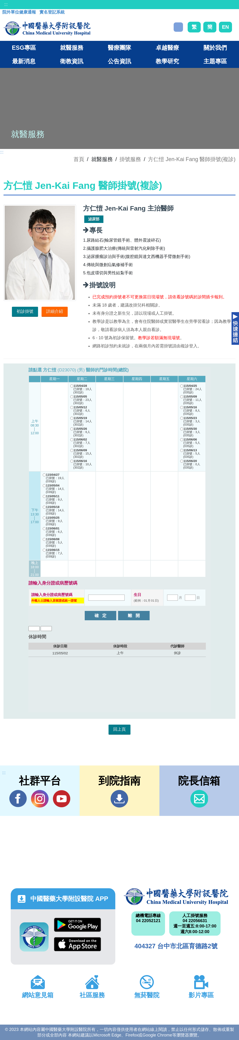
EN (225, 27)
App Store (77, 944)
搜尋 (178, 27)
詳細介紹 (54, 311)
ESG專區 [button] (24, 47)
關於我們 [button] (215, 47)
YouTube (61, 798)
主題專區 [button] (215, 61)
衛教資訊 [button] (71, 61)
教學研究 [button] (167, 61)
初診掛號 (25, 311)
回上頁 (119, 729)
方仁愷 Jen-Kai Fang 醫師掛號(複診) (191, 159)
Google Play (77, 925)
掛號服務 (130, 159)
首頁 (79, 159)
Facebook (18, 798)
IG (40, 798)
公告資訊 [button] (119, 61)
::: (6, 4)
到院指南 (119, 798)
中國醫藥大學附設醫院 (176, 896)
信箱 (199, 798)
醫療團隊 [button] (119, 47)
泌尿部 (93, 219)
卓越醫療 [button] (167, 47)
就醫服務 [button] (71, 47)
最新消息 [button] (23, 61)
